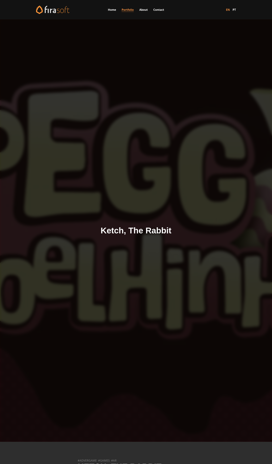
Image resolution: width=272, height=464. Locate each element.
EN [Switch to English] (228, 10)
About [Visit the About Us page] (143, 10)
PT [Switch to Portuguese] (234, 10)
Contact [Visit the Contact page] (158, 10)
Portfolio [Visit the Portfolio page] (128, 10)
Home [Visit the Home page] (112, 10)
